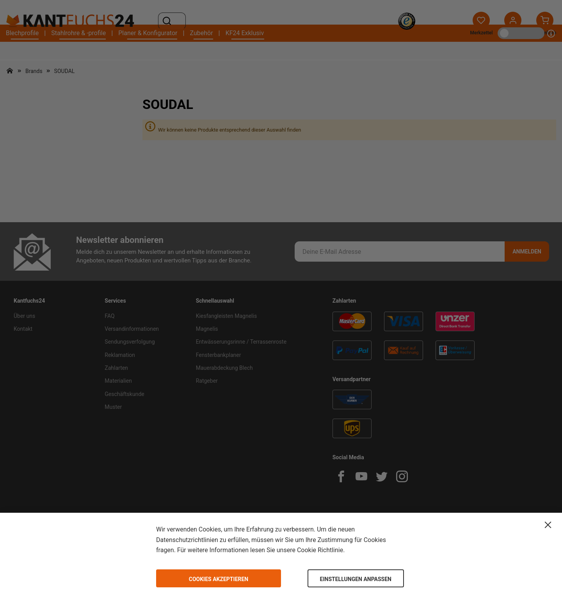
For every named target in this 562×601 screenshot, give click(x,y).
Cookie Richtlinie (320, 550)
